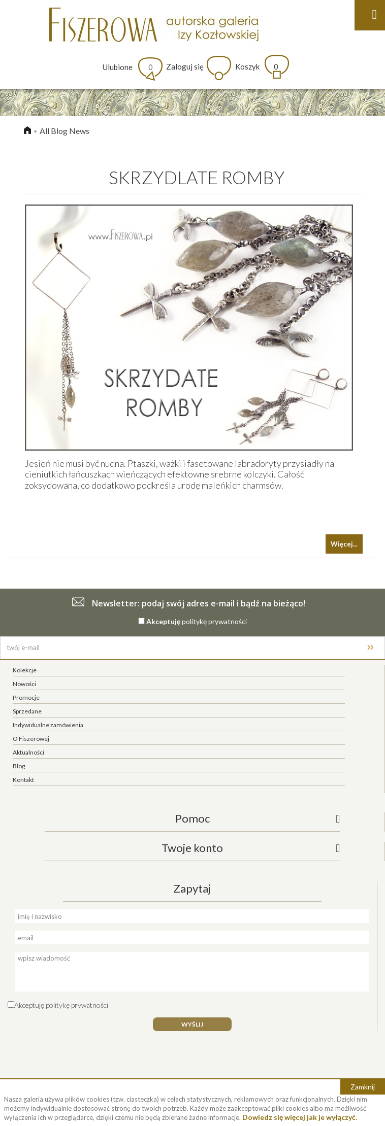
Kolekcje (25, 670)
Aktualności (28, 752)
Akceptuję (163, 621)
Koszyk (256, 66)
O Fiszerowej (31, 738)
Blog (19, 766)
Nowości (24, 684)
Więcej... (344, 544)
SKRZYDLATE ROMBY (196, 177)
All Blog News (64, 130)
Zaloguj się (185, 66)
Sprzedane (27, 711)
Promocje (26, 697)
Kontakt (23, 779)
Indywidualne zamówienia (48, 725)
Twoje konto (192, 848)
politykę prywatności (214, 621)
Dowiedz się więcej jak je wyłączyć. (299, 1117)
